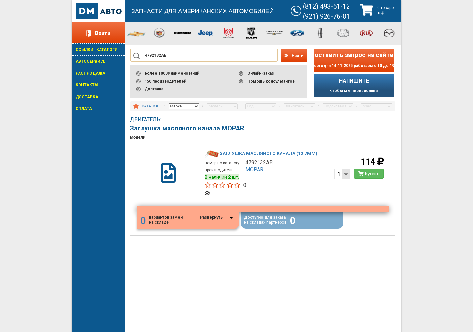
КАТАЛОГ (150, 106)
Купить (368, 173)
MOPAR (254, 169)
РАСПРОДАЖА (90, 73)
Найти (297, 55)
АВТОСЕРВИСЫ (91, 61)
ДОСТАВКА (87, 97)
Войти (102, 33)
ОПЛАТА (84, 109)
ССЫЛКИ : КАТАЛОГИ (97, 49)
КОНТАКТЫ (87, 85)
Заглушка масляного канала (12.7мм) (268, 153)
